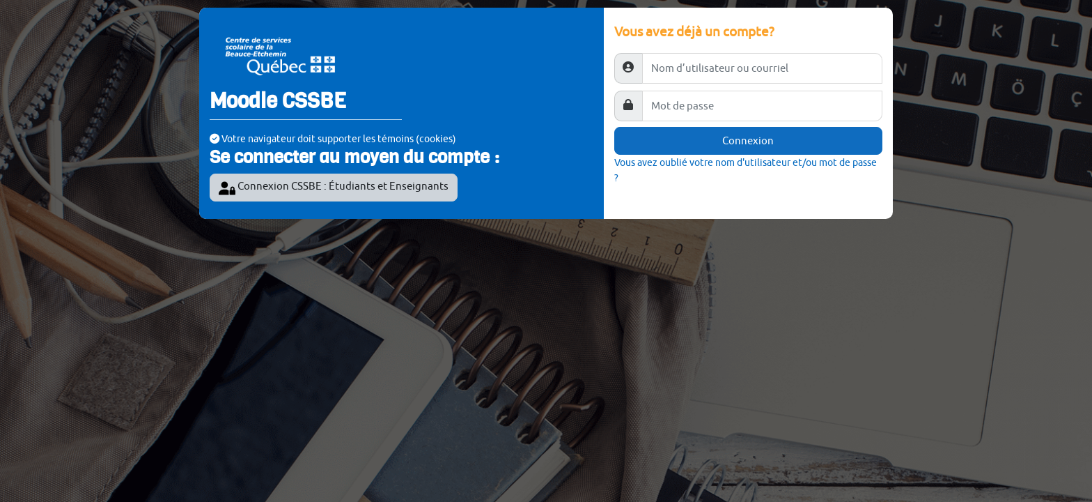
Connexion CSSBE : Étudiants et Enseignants (333, 188)
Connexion (748, 140)
